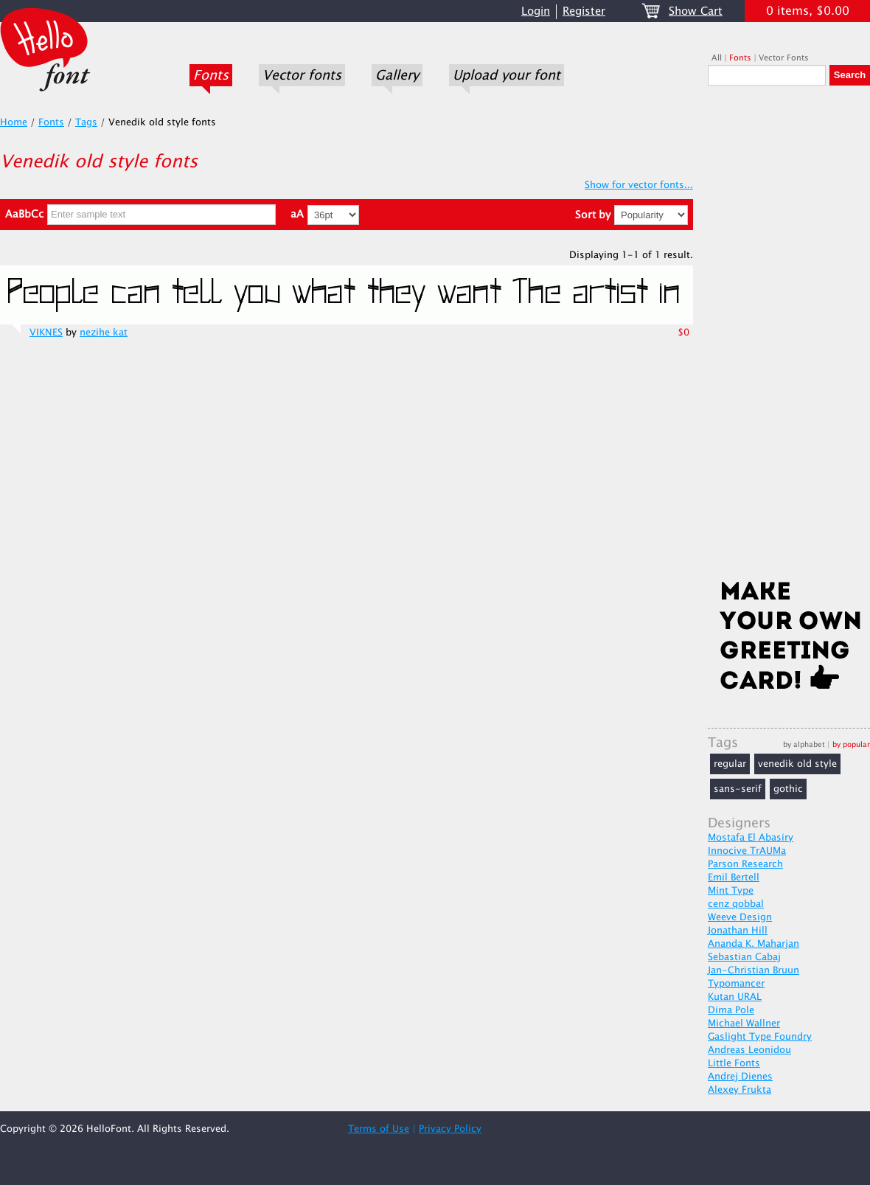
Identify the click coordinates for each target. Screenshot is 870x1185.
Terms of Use (378, 1129)
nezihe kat (104, 332)
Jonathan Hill (738, 930)
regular (730, 764)
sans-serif (738, 789)
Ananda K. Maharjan (753, 943)
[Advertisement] (789, 337)
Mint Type (731, 890)
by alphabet (804, 744)
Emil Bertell (733, 877)
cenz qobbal (736, 904)
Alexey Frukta (739, 1090)
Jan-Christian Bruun (753, 970)
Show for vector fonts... (639, 185)
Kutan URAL (735, 997)
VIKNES (46, 332)
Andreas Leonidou (749, 1050)
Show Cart (696, 11)
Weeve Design (740, 917)
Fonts (211, 75)
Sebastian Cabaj (744, 957)
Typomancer (736, 983)
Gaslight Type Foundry (760, 1036)
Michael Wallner (744, 1023)
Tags (86, 122)
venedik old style (797, 764)
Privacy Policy (450, 1129)
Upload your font (506, 75)
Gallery (397, 75)
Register (584, 11)
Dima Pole (731, 1010)
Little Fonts (734, 1063)
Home (13, 122)
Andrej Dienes (740, 1076)
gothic (788, 789)
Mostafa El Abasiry (750, 837)
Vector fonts (301, 75)
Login (535, 11)
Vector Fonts (784, 58)
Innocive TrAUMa (747, 851)
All (716, 58)
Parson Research (745, 864)
